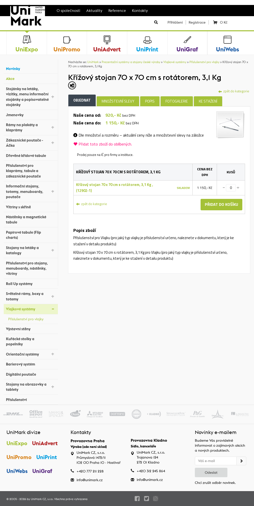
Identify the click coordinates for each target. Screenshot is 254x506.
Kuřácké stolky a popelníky (30, 341)
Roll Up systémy (30, 283)
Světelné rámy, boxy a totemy (30, 296)
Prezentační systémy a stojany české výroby (131, 62)
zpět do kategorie (233, 91)
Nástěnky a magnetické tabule (30, 219)
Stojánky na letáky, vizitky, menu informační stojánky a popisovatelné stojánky (30, 96)
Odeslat (211, 472)
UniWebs (17, 471)
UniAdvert (45, 443)
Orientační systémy (30, 354)
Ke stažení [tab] (208, 101)
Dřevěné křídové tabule (30, 155)
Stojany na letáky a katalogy (30, 250)
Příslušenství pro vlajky (31, 318)
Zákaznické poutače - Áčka (30, 143)
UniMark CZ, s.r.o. (42, 499)
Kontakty (140, 10)
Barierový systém (30, 363)
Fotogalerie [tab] (177, 101)
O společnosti (68, 10)
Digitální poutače (30, 373)
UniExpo (16, 443)
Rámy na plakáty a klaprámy (30, 127)
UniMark (93, 62)
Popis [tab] (150, 101)
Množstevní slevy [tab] (118, 101)
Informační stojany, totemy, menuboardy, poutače (30, 191)
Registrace (197, 22)
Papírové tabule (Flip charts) (30, 235)
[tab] (230, 125)
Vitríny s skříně (30, 206)
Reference (117, 10)
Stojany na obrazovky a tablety (30, 387)
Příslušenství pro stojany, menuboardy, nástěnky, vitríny (30, 268)
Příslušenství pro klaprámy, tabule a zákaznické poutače (30, 171)
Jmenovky (30, 114)
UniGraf (42, 471)
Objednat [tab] (82, 100)
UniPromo (19, 457)
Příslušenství (30, 399)
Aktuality (94, 10)
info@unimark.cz (90, 480)
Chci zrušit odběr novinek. (215, 483)
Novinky (30, 68)
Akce (30, 78)
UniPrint (46, 457)
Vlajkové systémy (30, 309)
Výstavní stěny (30, 328)
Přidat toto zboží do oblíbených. (102, 144)
